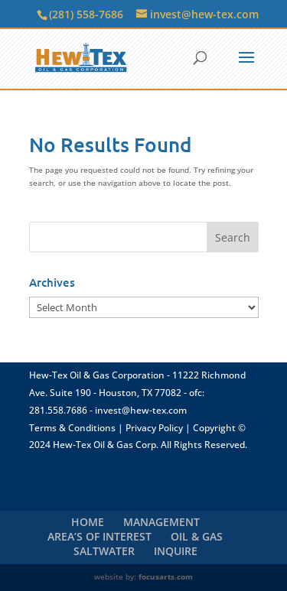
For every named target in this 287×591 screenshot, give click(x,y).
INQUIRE (175, 551)
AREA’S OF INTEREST (99, 536)
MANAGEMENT (161, 522)
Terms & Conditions (72, 427)
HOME (87, 522)
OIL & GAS (197, 536)
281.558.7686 (58, 410)
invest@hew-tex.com (141, 410)
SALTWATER (104, 551)
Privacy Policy (154, 427)
